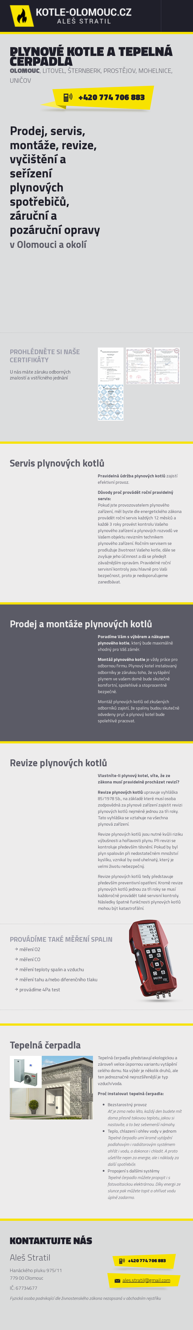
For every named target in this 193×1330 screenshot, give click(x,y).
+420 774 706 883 (111, 97)
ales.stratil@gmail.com (146, 1280)
